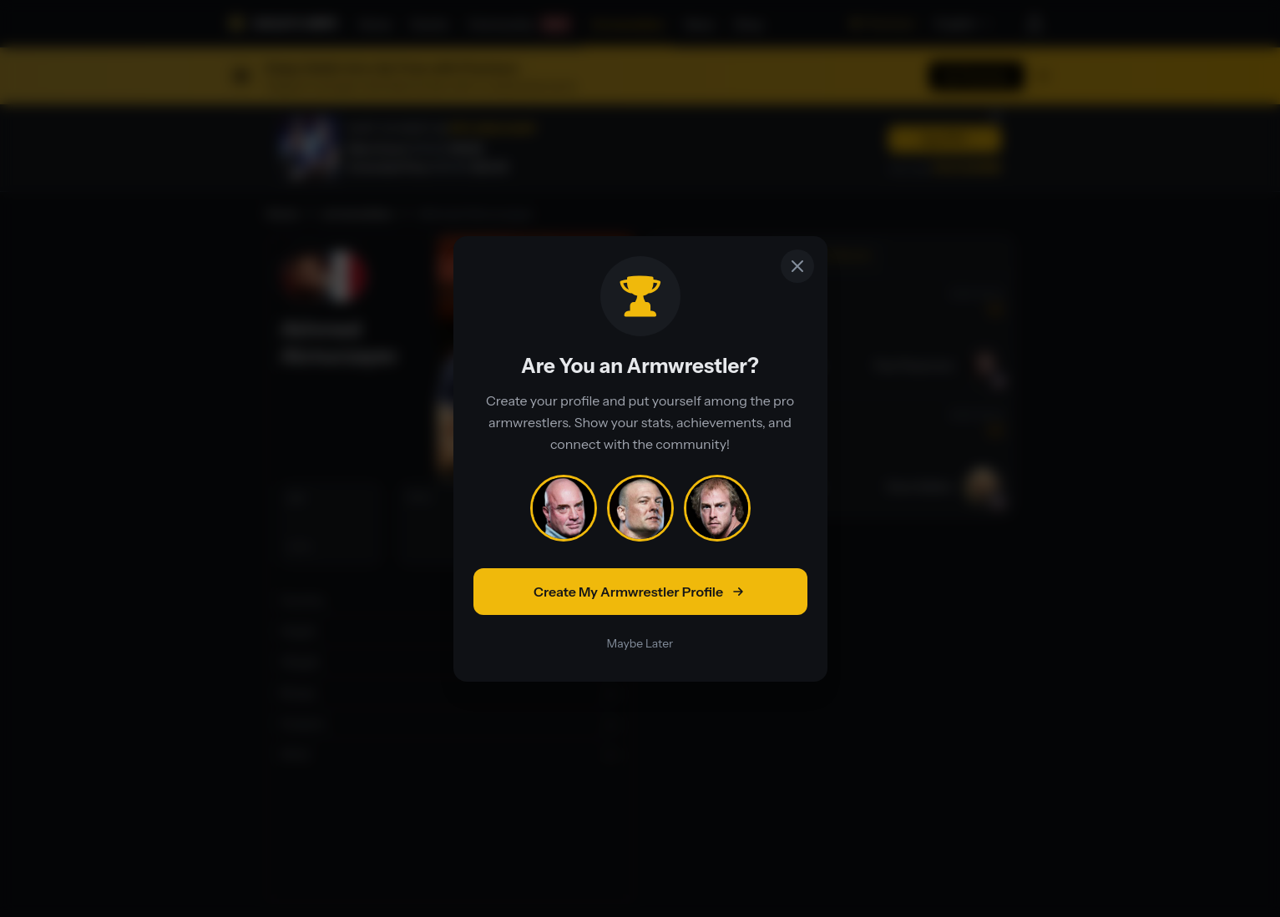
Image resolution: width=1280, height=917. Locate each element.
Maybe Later (640, 643)
